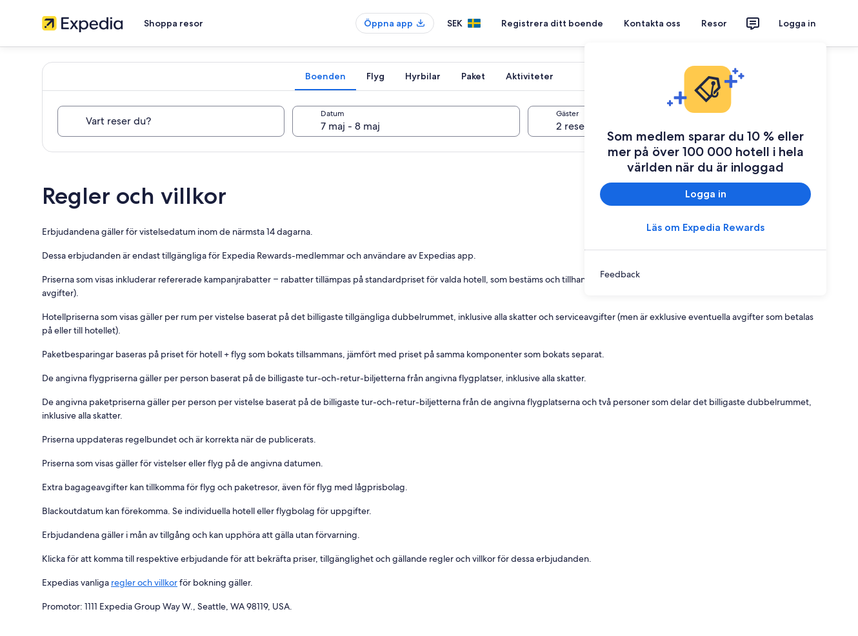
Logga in (797, 23)
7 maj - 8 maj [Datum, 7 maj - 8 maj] (350, 126)
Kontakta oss (652, 23)
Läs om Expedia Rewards (705, 227)
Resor (714, 23)
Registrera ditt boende (552, 23)
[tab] (325, 76)
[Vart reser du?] (170, 121)
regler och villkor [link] (144, 582)
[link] (705, 274)
